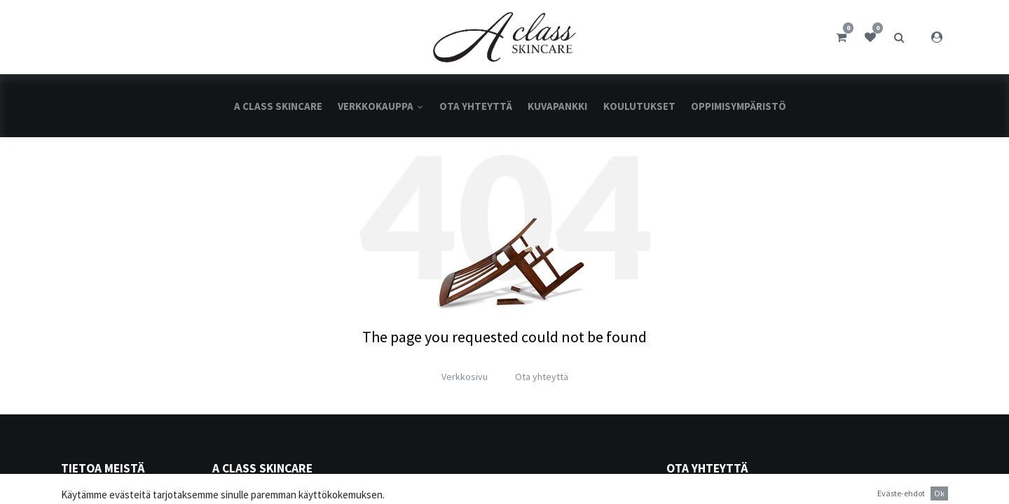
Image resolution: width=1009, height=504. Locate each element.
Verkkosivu (464, 376)
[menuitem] (278, 106)
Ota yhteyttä (541, 376)
